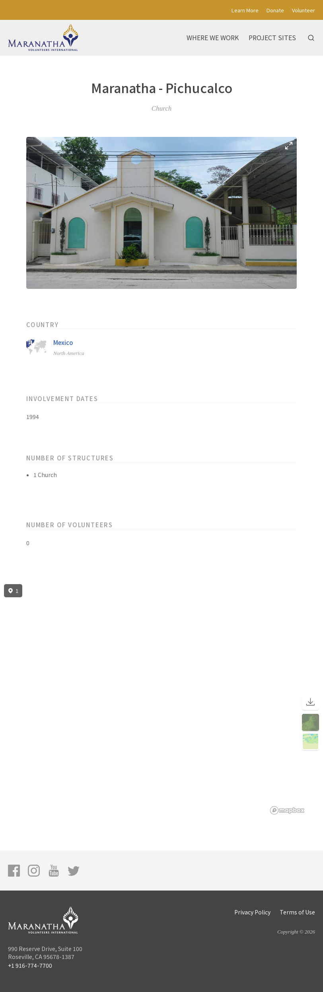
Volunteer (303, 10)
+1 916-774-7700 (30, 965)
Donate (275, 10)
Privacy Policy (252, 912)
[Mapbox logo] (287, 810)
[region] (161, 699)
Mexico (63, 342)
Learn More (245, 10)
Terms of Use (297, 912)
